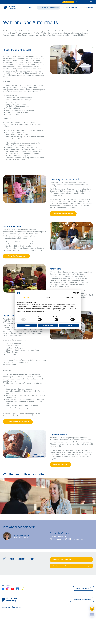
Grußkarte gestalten (60, 464)
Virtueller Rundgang (10, 364)
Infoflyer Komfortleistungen (16, 256)
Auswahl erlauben (48, 325)
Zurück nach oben (83, 588)
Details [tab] (48, 297)
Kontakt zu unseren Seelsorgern (18, 422)
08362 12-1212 (62, 537)
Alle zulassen (68, 325)
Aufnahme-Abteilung (73, 193)
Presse (78, 2)
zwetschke (52, 616)
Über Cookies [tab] (69, 297)
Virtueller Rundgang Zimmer (63, 213)
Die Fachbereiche (86, 8)
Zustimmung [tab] (26, 297)
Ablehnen (27, 325)
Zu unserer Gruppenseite (82, 599)
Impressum (6, 607)
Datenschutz (16, 607)
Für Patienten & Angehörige (48, 8)
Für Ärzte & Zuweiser (69, 8)
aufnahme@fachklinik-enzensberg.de (71, 539)
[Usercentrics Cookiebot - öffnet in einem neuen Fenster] (72, 293)
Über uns (32, 8)
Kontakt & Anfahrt (88, 2)
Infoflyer (53, 193)
